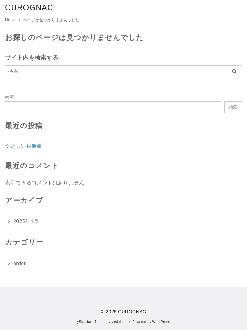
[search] (234, 71)
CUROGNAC (29, 7)
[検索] (123, 71)
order (19, 263)
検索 (9, 97)
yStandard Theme (91, 322)
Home (11, 20)
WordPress (161, 322)
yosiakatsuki (121, 322)
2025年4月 (26, 221)
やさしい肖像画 (23, 145)
